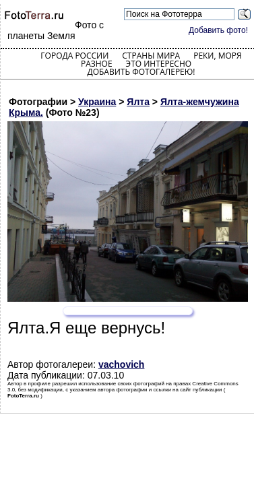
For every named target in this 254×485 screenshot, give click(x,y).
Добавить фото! (218, 30)
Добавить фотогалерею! (141, 71)
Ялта (138, 101)
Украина (97, 101)
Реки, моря (217, 55)
